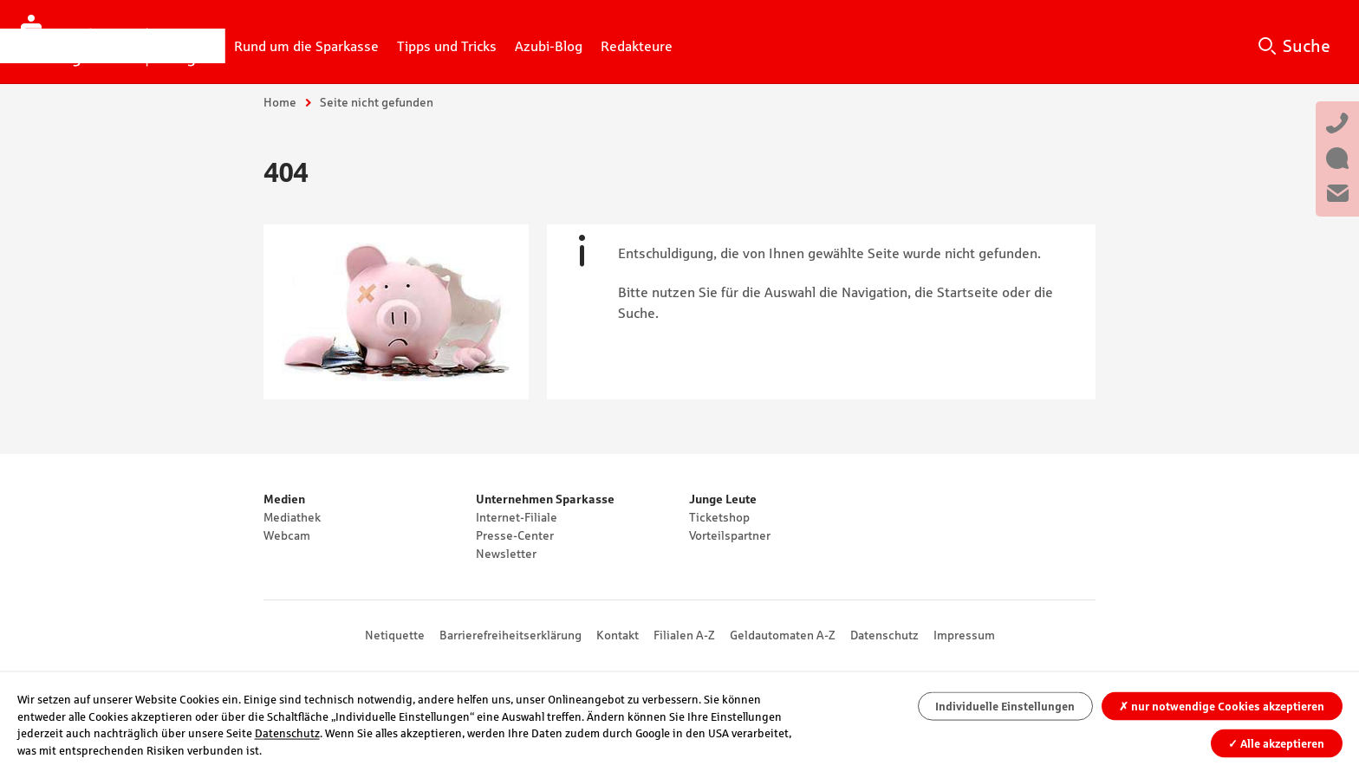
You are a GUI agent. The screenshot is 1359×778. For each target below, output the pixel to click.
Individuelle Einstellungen (1005, 706)
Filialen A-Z (684, 635)
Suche (1306, 45)
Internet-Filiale (516, 517)
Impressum (964, 635)
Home (279, 102)
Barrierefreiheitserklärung (510, 635)
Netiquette (395, 635)
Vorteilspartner (730, 535)
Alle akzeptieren (1276, 742)
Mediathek (292, 517)
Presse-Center (515, 535)
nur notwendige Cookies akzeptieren (1221, 706)
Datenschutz (884, 635)
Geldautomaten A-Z (783, 635)
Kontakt (617, 635)
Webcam (286, 535)
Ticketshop (719, 517)
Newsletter (506, 554)
